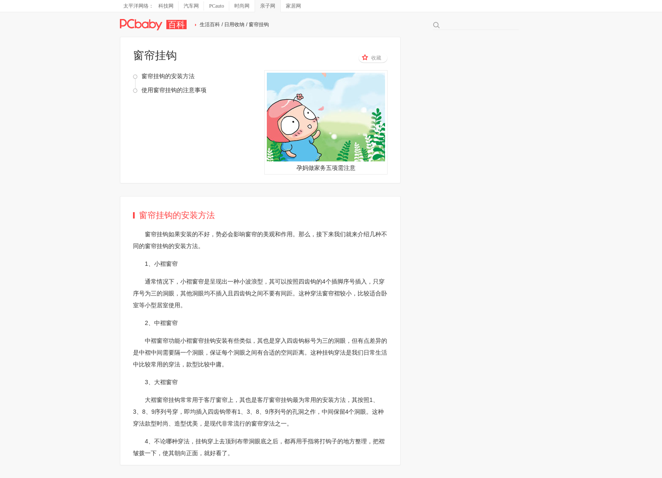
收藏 (371, 57)
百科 (176, 24)
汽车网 (191, 6)
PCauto (216, 6)
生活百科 (210, 24)
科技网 (166, 6)
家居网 (293, 6)
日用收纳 (234, 24)
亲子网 (267, 6)
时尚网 (242, 6)
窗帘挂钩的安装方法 (168, 76)
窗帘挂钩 (156, 234)
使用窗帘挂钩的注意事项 (173, 90)
